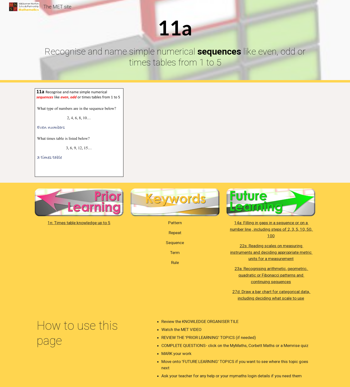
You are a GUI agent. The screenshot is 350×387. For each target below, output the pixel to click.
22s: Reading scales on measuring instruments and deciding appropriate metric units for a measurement (271, 252)
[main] (175, 41)
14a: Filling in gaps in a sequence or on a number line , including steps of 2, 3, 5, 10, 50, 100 (271, 229)
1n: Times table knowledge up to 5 (79, 222)
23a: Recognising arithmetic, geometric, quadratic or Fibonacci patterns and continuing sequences (271, 275)
